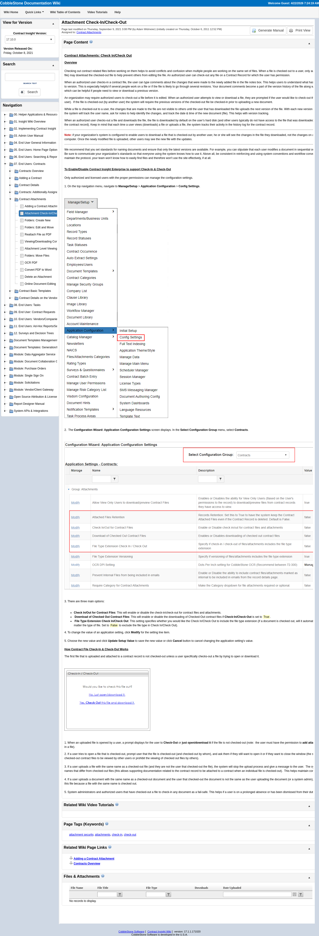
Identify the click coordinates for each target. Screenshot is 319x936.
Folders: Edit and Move (39, 227)
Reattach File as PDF (38, 234)
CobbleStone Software (131, 931)
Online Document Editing (40, 284)
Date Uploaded (232, 887)
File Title (102, 887)
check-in (117, 834)
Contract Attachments (89, 32)
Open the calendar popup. (294, 894)
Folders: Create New (38, 220)
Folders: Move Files (37, 255)
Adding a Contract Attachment (43, 206)
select (51, 39)
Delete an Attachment (38, 276)
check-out (130, 834)
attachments (102, 834)
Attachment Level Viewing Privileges (47, 248)
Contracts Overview (87, 863)
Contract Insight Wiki (159, 931)
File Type (151, 887)
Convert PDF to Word (38, 269)
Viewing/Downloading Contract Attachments (52, 241)
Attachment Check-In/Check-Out (45, 213)
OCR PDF (31, 262)
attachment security (81, 834)
